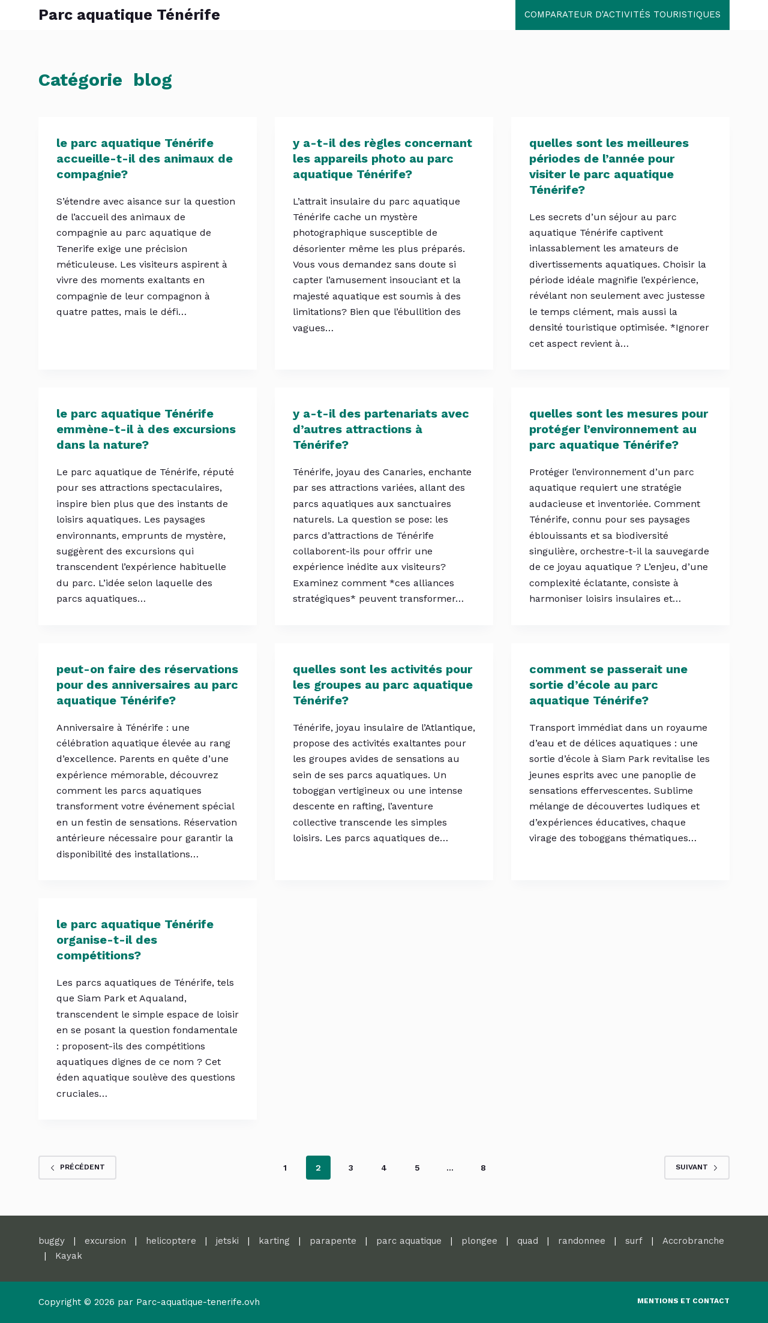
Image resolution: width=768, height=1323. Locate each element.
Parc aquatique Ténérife (129, 14)
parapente (333, 1240)
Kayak (68, 1255)
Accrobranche (693, 1240)
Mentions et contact (683, 1301)
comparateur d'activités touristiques (622, 14)
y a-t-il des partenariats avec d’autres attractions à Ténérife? (381, 429)
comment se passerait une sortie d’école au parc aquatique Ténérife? (608, 684)
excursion (105, 1240)
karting (274, 1240)
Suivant (697, 1167)
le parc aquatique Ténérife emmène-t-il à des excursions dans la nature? (146, 429)
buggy (51, 1240)
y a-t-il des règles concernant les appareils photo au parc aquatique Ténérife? (382, 158)
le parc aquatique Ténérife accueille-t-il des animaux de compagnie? (144, 158)
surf (634, 1240)
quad (527, 1240)
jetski (227, 1240)
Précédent (77, 1167)
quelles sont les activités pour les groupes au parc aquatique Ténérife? (383, 684)
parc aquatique (409, 1240)
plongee (479, 1240)
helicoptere (171, 1240)
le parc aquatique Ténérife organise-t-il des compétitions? (135, 939)
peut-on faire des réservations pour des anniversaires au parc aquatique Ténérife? (147, 684)
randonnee (581, 1240)
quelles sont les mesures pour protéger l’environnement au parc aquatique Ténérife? (618, 429)
